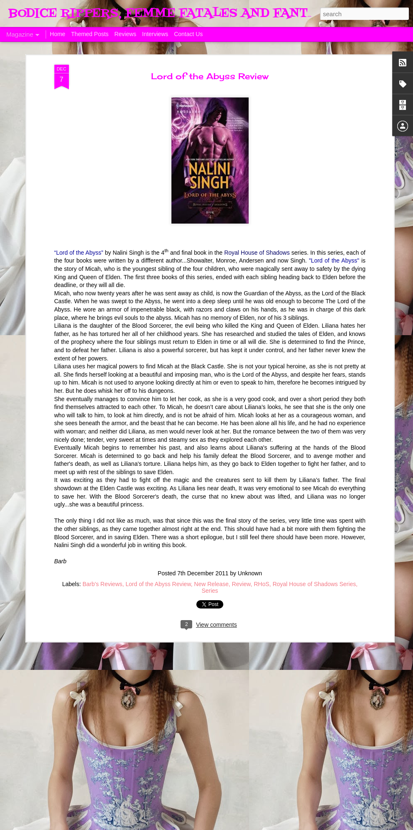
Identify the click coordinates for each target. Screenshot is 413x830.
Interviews (155, 34)
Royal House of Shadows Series (314, 565)
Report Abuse (361, 825)
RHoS (261, 565)
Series (210, 572)
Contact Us (188, 34)
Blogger (337, 825)
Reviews (125, 34)
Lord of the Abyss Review (210, 57)
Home (57, 34)
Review (241, 565)
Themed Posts (89, 34)
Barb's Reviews (102, 565)
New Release (211, 565)
